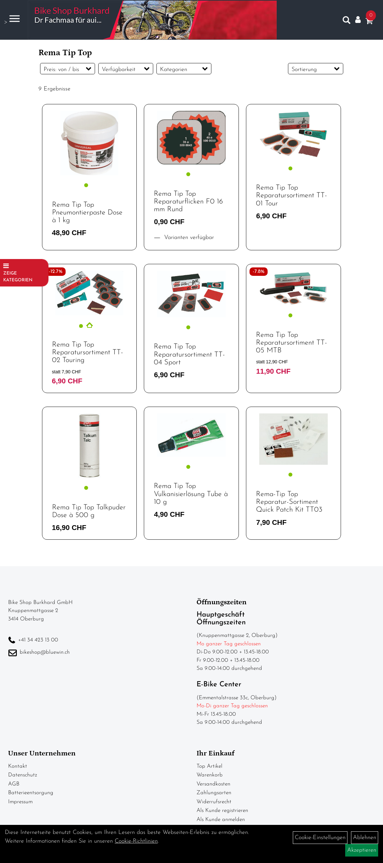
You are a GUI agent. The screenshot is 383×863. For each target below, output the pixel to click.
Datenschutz (22, 775)
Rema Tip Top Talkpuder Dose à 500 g (89, 511)
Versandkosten (213, 784)
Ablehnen (364, 838)
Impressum (20, 802)
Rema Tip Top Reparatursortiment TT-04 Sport (189, 354)
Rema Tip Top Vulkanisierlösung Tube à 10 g (191, 494)
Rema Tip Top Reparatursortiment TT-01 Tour (291, 195)
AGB (13, 784)
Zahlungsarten (214, 792)
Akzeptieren (361, 850)
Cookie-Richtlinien (136, 841)
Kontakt (17, 766)
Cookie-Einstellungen (320, 838)
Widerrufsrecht (214, 802)
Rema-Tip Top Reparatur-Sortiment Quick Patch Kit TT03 (289, 502)
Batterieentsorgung (30, 792)
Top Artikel (209, 766)
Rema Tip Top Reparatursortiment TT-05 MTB (291, 342)
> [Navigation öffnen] (11, 19)
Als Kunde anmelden (221, 819)
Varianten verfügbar (188, 237)
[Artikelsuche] (345, 21)
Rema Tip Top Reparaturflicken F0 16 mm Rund (188, 201)
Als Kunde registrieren (222, 810)
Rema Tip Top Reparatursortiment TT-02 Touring (87, 352)
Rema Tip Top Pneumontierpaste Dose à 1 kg (87, 212)
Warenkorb (210, 775)
